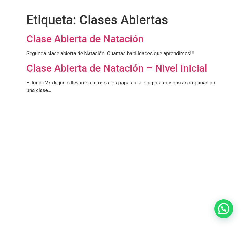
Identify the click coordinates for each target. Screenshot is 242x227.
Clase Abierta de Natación (85, 39)
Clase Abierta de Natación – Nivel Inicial (116, 68)
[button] (223, 208)
